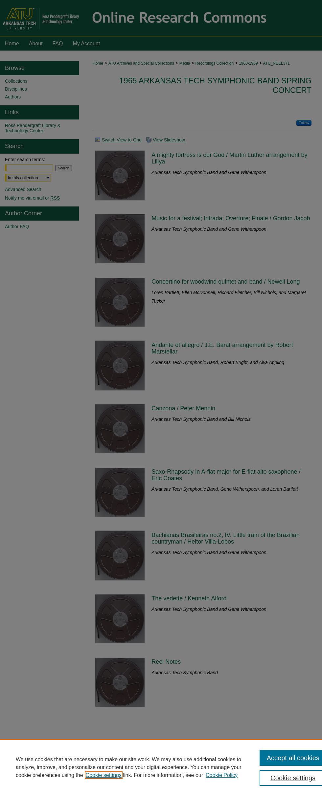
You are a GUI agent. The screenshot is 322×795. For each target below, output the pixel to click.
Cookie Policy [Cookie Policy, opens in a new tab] (222, 775)
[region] (161, 767)
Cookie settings (104, 775)
